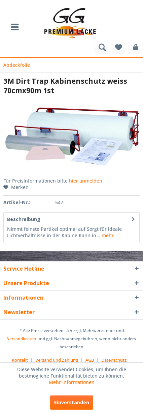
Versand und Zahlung (56, 360)
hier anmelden (85, 180)
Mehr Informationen (72, 382)
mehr (107, 235)
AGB (89, 360)
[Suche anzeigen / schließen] (101, 47)
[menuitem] (16, 27)
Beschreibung (23, 219)
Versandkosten (21, 338)
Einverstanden (71, 402)
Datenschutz (114, 360)
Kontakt (20, 360)
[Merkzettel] (118, 47)
